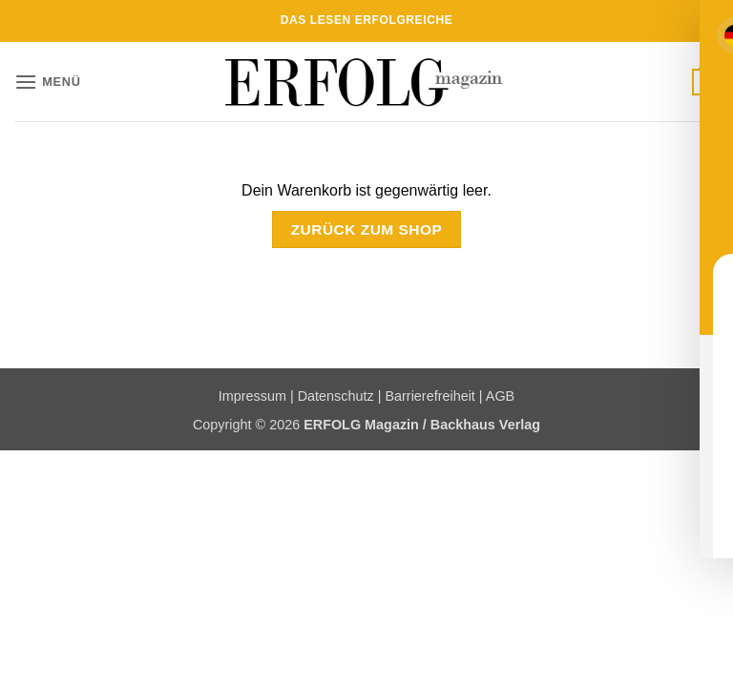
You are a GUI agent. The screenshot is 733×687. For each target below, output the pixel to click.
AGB (500, 396)
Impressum (252, 396)
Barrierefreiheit (429, 396)
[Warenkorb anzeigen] (705, 82)
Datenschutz (336, 396)
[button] (47, 81)
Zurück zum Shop (367, 229)
